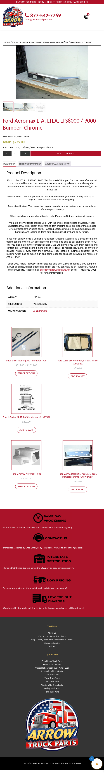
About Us (52, 633)
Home (7, 42)
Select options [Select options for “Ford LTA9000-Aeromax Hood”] (26, 486)
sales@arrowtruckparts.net (39, 19)
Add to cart (65, 153)
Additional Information (57, 164)
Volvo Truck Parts (51, 678)
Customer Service (52, 643)
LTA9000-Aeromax (27, 42)
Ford (14, 42)
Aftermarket (40, 310)
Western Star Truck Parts (52, 685)
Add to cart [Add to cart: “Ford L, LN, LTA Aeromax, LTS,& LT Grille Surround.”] (77, 376)
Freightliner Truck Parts (52, 661)
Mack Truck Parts (52, 674)
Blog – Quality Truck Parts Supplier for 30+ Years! (52, 639)
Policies (52, 646)
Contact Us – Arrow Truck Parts (52, 636)
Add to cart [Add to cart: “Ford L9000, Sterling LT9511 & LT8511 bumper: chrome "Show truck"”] (77, 489)
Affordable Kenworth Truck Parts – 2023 (52, 668)
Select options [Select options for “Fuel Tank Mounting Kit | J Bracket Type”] (26, 373)
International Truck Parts (52, 671)
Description (9, 164)
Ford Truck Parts (52, 692)
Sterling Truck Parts (52, 688)
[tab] (9, 164)
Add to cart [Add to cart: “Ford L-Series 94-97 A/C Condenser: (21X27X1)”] (26, 429)
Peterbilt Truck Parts (52, 664)
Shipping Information (30, 164)
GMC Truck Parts (52, 681)
